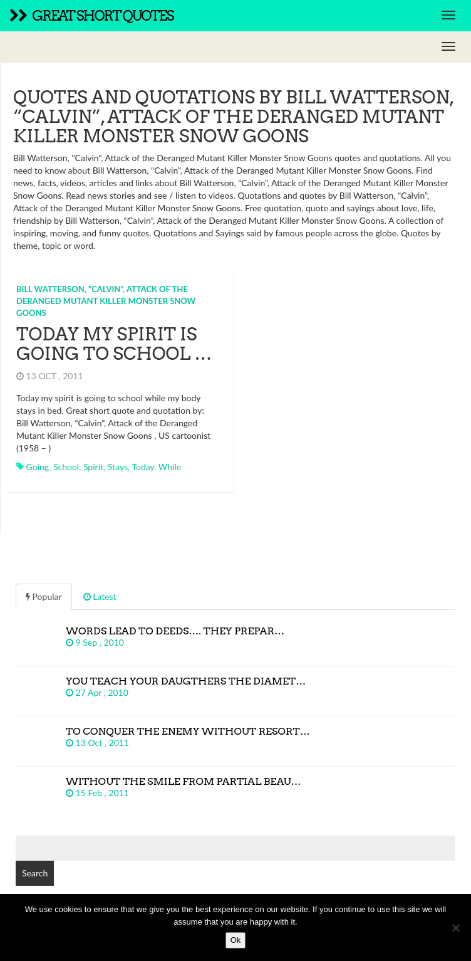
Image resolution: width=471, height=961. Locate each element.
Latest (99, 596)
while (169, 466)
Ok (235, 940)
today (143, 466)
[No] (455, 928)
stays (118, 466)
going (37, 466)
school (66, 466)
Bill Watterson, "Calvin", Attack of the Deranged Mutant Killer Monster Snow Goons (105, 300)
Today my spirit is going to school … (114, 343)
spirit (93, 466)
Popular (44, 596)
